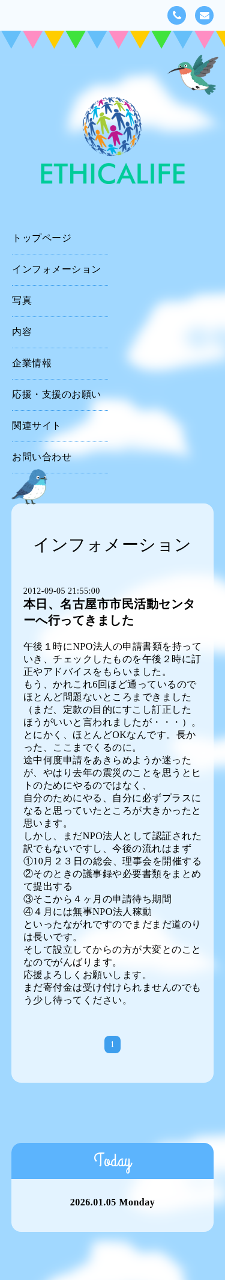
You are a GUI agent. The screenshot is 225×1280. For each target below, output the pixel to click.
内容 (22, 332)
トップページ (41, 238)
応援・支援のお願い (56, 394)
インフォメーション (56, 269)
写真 (22, 300)
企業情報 (32, 363)
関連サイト (37, 425)
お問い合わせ (41, 457)
